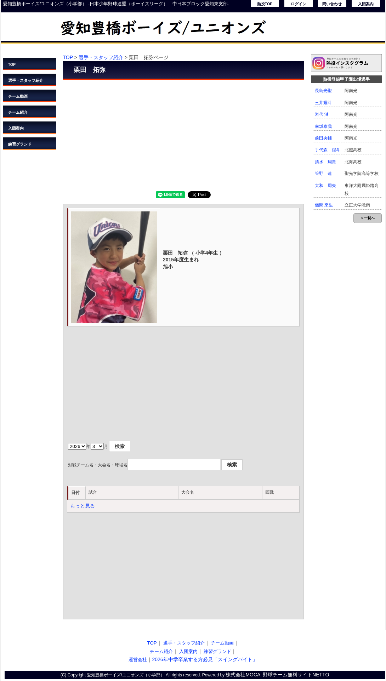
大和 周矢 (325, 185)
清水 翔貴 (325, 161)
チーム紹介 (18, 112)
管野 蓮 (323, 173)
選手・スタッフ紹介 (25, 80)
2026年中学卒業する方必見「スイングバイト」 (204, 659)
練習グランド (20, 144)
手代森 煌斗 (327, 149)
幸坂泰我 (323, 126)
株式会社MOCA (243, 674)
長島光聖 (323, 90)
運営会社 (138, 659)
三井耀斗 (323, 102)
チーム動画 (18, 96)
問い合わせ (332, 4)
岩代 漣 (322, 114)
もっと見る (82, 506)
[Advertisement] (183, 134)
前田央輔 (323, 138)
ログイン (298, 4)
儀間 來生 (324, 205)
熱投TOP (265, 4)
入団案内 (366, 4)
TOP (12, 64)
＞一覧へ (368, 218)
